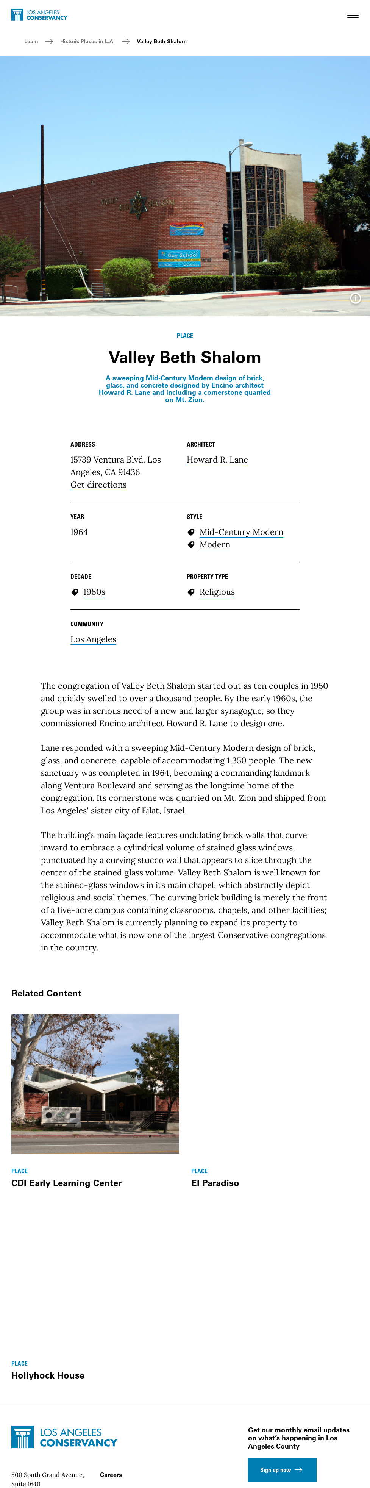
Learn (31, 41)
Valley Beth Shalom (162, 41)
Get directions (98, 484)
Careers (111, 1475)
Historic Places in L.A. (87, 41)
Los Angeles (93, 639)
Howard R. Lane (217, 459)
